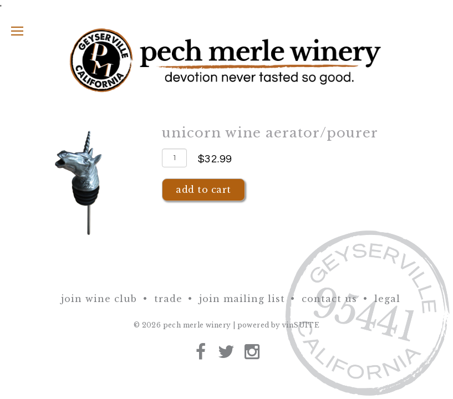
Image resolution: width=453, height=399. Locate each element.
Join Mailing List (242, 298)
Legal (387, 298)
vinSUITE (300, 325)
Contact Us (329, 298)
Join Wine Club (99, 298)
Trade (168, 298)
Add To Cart (203, 189)
